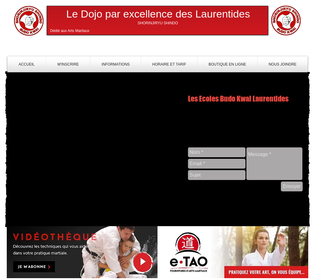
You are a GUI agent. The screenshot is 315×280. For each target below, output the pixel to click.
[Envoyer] (292, 186)
